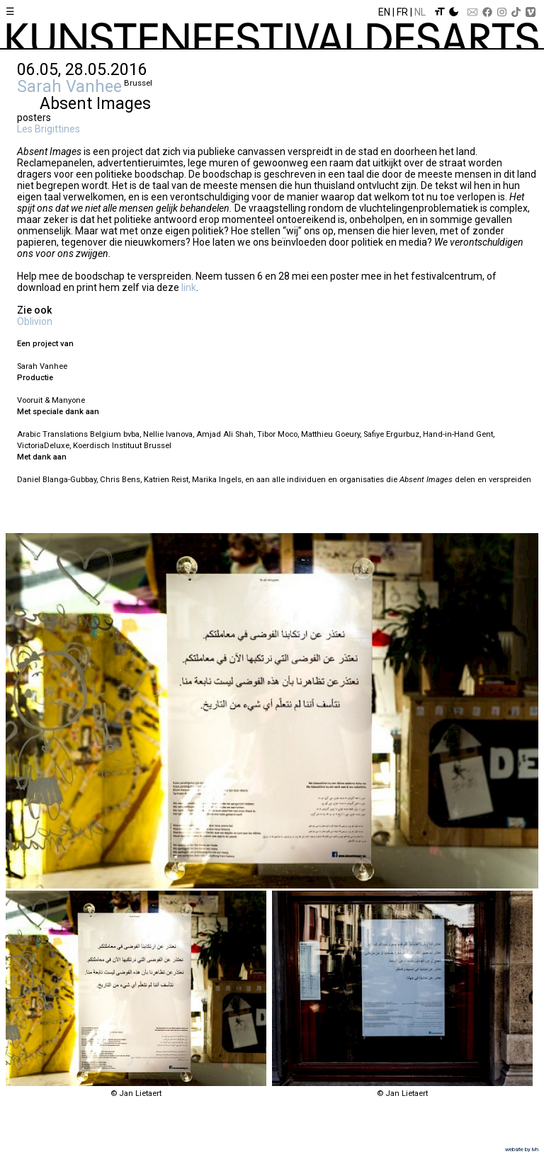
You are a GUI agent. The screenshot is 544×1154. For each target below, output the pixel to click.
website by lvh (521, 1149)
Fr (402, 12)
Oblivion (34, 321)
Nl (420, 12)
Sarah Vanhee (69, 86)
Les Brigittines (48, 129)
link (188, 287)
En (384, 12)
